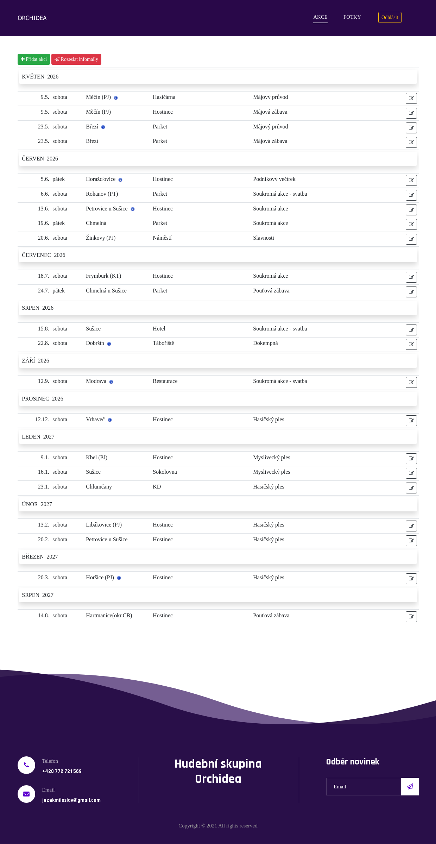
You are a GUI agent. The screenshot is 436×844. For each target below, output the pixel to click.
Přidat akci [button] (34, 59)
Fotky (352, 17)
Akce (320, 17)
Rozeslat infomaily (76, 59)
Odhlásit (389, 17)
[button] (411, 98)
